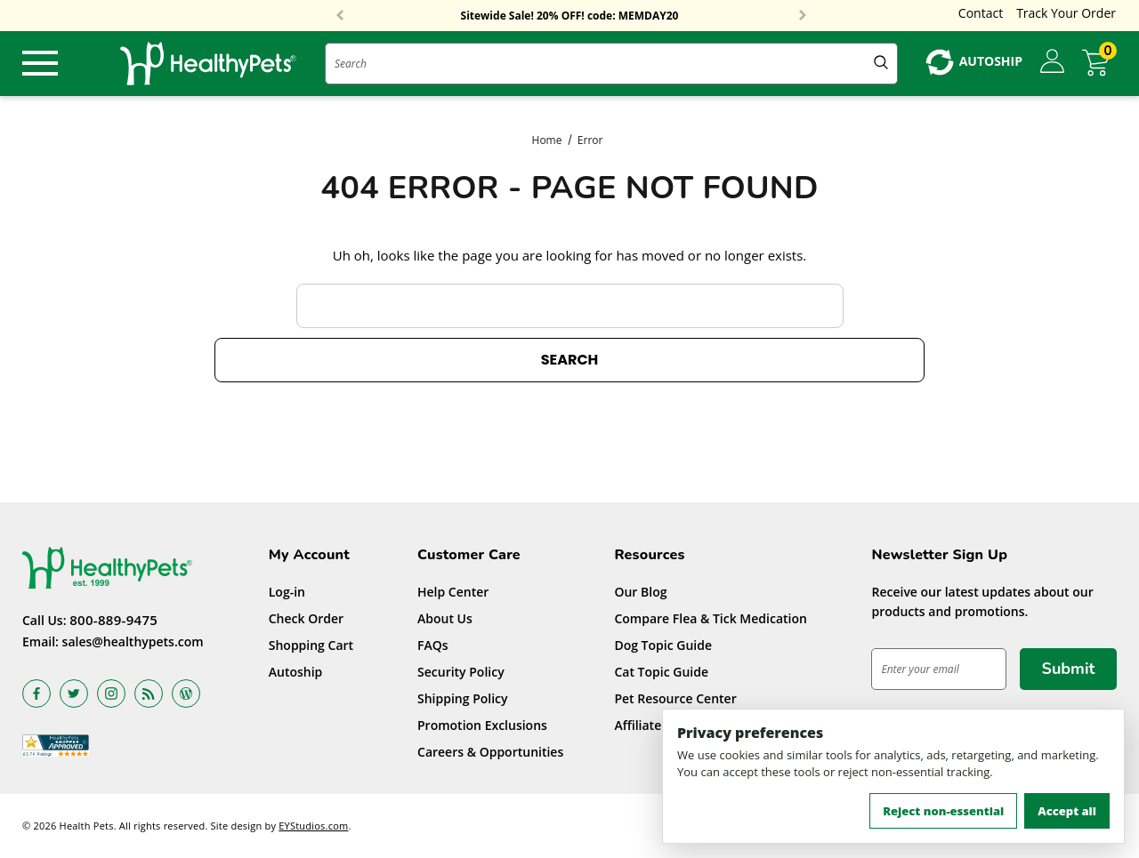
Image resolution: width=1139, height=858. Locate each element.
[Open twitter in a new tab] (74, 693)
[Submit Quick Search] (881, 64)
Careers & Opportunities (490, 751)
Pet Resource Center (675, 698)
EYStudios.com (313, 825)
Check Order (306, 618)
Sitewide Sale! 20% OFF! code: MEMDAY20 (570, 16)
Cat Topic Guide (661, 671)
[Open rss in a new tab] (148, 693)
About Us (445, 618)
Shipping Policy (462, 698)
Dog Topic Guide (663, 645)
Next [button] (802, 16)
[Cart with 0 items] (1099, 62)
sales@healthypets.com (133, 641)
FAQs (432, 645)
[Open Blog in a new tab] (186, 693)
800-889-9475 (113, 620)
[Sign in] (1052, 62)
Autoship (296, 671)
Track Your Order (1066, 12)
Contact (980, 12)
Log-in (287, 591)
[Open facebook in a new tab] (36, 693)
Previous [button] (340, 16)
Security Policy (461, 671)
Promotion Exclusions (482, 725)
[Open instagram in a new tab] (111, 693)
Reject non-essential (943, 811)
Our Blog (640, 591)
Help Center (453, 591)
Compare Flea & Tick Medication (710, 618)
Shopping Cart (311, 645)
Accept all (1067, 811)
